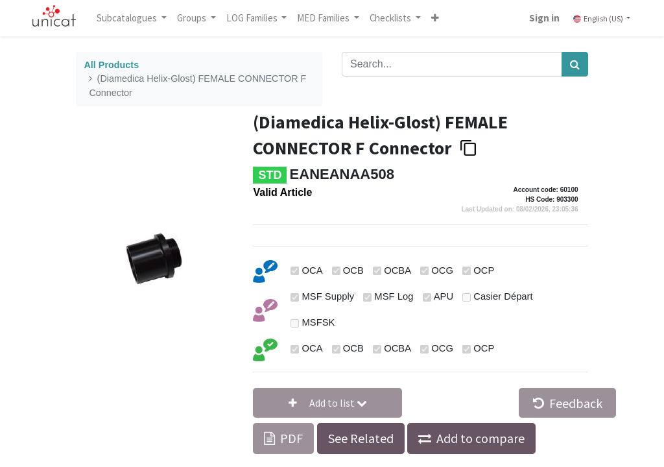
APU (443, 296)
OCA (312, 270)
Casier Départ (502, 296)
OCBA (397, 270)
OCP (483, 270)
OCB (353, 270)
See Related (361, 438)
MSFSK (318, 322)
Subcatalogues (128, 18)
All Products (111, 65)
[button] (435, 18)
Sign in (544, 18)
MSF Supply (328, 296)
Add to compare (480, 438)
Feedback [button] (567, 403)
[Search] (575, 64)
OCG (442, 270)
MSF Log (393, 296)
